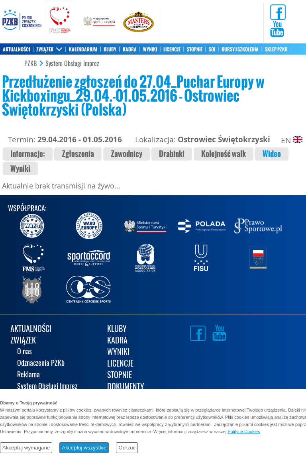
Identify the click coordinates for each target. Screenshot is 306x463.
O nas (24, 352)
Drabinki (171, 154)
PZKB (30, 64)
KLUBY (110, 49)
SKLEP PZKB (276, 49)
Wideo (272, 154)
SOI (212, 49)
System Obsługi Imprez (72, 64)
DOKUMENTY (125, 387)
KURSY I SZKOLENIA (240, 49)
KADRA (130, 49)
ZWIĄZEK (44, 49)
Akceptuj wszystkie (84, 448)
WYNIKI (150, 49)
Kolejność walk (223, 154)
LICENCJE (171, 49)
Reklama (28, 375)
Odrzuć (126, 448)
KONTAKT (12, 60)
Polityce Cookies (244, 431)
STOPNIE (194, 49)
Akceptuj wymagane (26, 448)
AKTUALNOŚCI (16, 49)
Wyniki (20, 169)
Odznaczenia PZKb (41, 363)
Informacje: (27, 154)
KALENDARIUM (83, 49)
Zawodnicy (126, 154)
